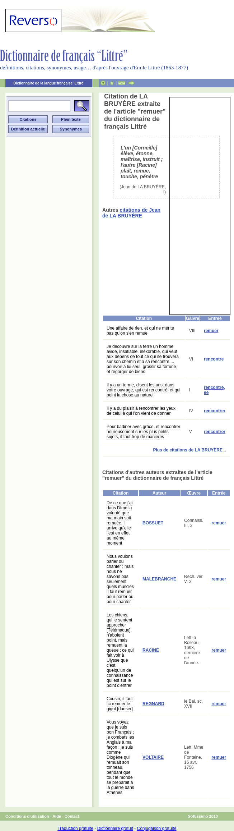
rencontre (214, 359)
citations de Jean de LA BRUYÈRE (131, 213)
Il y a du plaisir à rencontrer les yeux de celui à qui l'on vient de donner (141, 411)
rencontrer (214, 410)
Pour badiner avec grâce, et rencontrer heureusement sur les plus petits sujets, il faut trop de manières (143, 431)
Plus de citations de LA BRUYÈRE (188, 450)
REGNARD (153, 703)
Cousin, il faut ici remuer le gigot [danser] (120, 703)
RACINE (150, 650)
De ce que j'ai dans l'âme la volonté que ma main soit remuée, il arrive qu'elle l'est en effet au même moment (119, 523)
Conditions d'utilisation (27, 816)
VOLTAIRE (153, 757)
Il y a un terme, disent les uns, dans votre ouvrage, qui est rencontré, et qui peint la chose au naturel (143, 390)
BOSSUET (152, 522)
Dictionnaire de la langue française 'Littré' (48, 83)
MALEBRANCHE (159, 579)
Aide (56, 816)
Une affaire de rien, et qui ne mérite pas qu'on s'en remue (140, 331)
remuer (211, 330)
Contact (72, 816)
